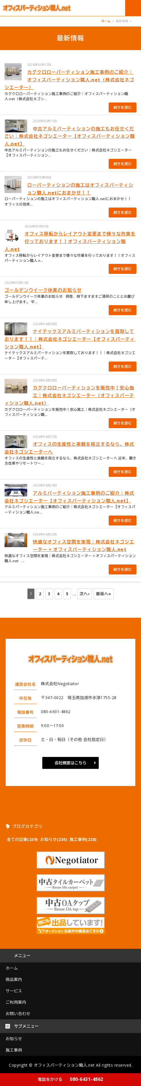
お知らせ (14, 1039)
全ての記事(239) (22, 839)
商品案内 (14, 980)
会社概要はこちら (71, 762)
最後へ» (103, 593)
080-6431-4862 (70, 1079)
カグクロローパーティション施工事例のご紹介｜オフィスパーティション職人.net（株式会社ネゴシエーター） (69, 80)
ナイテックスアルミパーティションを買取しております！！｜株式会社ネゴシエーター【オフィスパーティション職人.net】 (70, 339)
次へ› (85, 593)
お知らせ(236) (54, 839)
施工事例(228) (83, 839)
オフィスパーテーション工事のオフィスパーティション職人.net (39, 8)
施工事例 (14, 1050)
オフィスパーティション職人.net (64, 1065)
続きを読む (122, 107)
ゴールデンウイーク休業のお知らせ (43, 290)
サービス (14, 991)
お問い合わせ (18, 1014)
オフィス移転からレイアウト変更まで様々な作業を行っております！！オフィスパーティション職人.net (70, 241)
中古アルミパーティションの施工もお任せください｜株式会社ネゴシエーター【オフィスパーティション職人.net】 (70, 136)
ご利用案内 (16, 1002)
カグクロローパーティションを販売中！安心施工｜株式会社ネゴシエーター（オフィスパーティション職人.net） (69, 395)
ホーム (106, 21)
